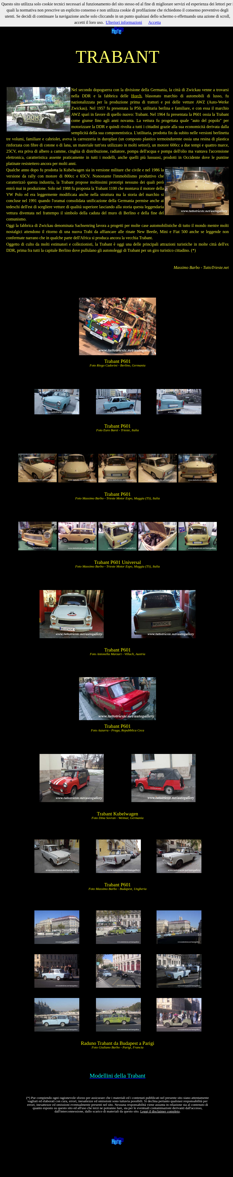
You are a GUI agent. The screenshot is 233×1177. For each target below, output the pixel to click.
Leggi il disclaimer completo (160, 1111)
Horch (136, 96)
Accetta (154, 22)
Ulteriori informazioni (124, 22)
